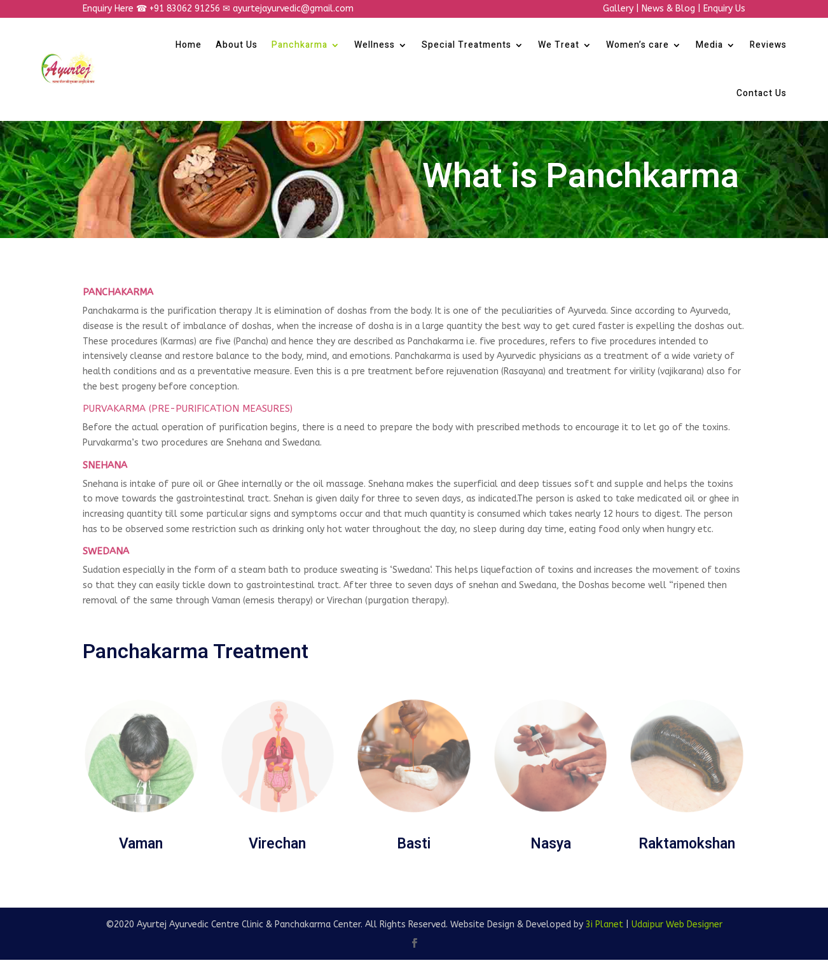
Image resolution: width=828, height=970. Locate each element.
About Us (237, 45)
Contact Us (761, 93)
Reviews (768, 45)
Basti (414, 844)
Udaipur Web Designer (676, 924)
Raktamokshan (686, 844)
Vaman (141, 844)
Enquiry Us (724, 8)
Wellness (374, 45)
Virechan (277, 844)
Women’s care (637, 45)
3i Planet (604, 924)
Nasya (550, 844)
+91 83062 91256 (186, 8)
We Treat (558, 45)
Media (709, 45)
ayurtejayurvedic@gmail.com (293, 8)
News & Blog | (672, 8)
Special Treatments (466, 45)
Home (189, 45)
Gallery (618, 8)
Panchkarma (300, 45)
